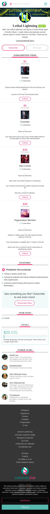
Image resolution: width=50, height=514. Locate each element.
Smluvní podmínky (25, 432)
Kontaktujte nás (25, 447)
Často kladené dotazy (25, 462)
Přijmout (25, 507)
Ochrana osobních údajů (25, 435)
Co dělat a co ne (25, 459)
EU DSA (25, 441)
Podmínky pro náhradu (25, 444)
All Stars (25, 453)
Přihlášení (25, 410)
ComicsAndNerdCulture (25, 41)
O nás (25, 425)
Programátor (25, 422)
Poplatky (25, 419)
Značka (25, 456)
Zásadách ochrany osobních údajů (25, 492)
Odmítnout (25, 500)
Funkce (25, 416)
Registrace (25, 413)
